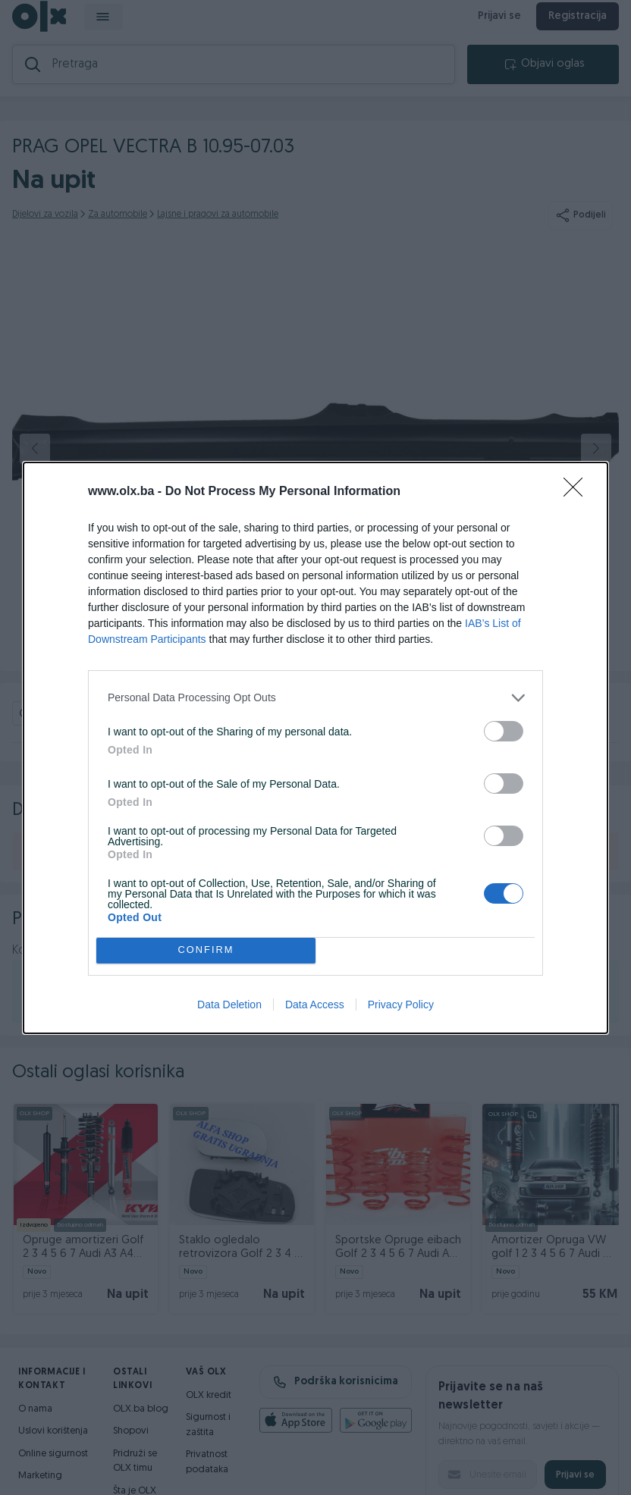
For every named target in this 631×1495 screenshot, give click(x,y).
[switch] (503, 731)
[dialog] (315, 747)
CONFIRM (205, 950)
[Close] (578, 492)
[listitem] (315, 698)
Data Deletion (229, 1004)
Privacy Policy (401, 1004)
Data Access (314, 1004)
